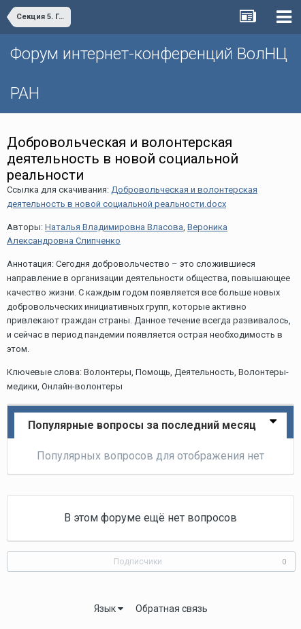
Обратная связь (172, 608)
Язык (108, 608)
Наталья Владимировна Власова (114, 227)
